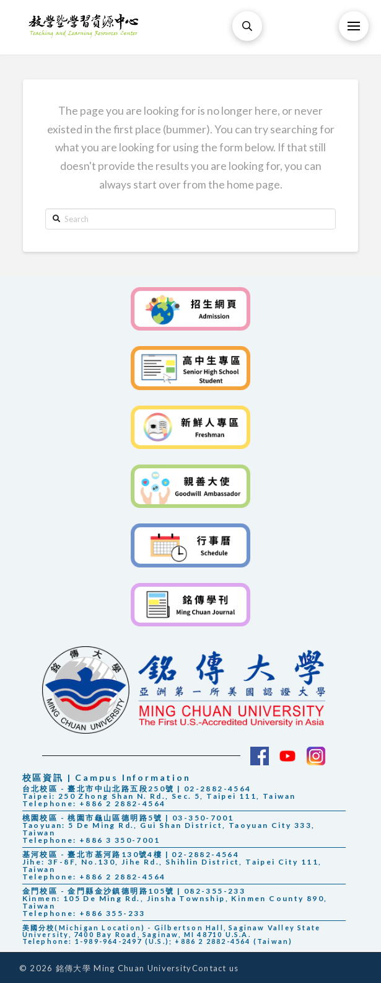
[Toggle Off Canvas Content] (354, 26)
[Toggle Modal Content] (247, 26)
